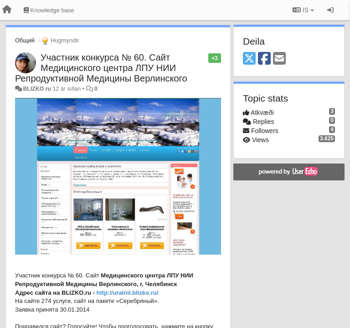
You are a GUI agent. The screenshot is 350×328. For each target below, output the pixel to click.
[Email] (279, 59)
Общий (25, 40)
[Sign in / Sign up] (330, 10)
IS (303, 10)
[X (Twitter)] (249, 59)
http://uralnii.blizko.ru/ (128, 292)
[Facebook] (264, 59)
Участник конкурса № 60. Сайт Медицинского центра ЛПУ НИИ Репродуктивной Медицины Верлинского (101, 67)
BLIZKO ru (37, 89)
